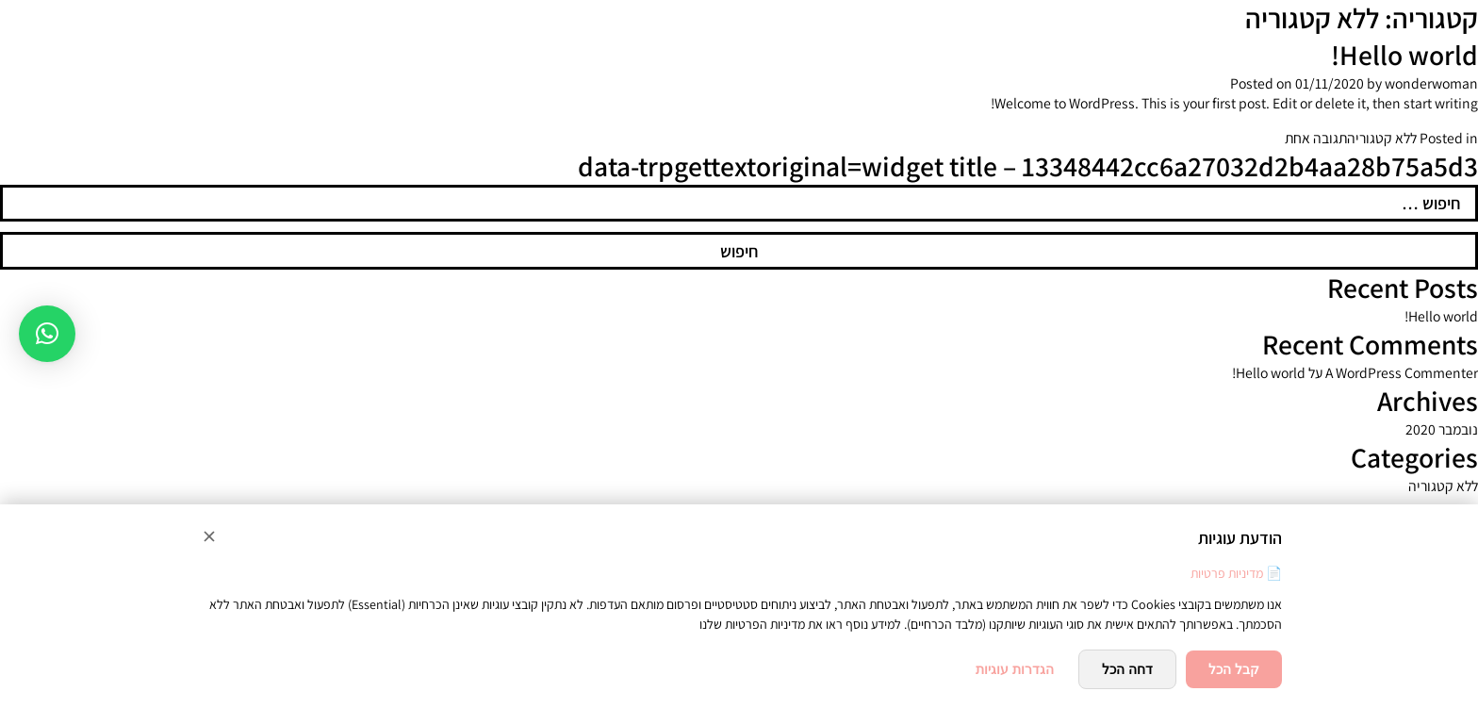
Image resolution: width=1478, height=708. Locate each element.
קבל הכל (1233, 669)
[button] (47, 333)
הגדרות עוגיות (1015, 669)
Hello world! (1404, 55)
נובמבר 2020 (1441, 429)
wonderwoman (1431, 83)
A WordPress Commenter (1401, 373)
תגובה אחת (1316, 138)
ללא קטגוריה (1382, 138)
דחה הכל (1127, 669)
